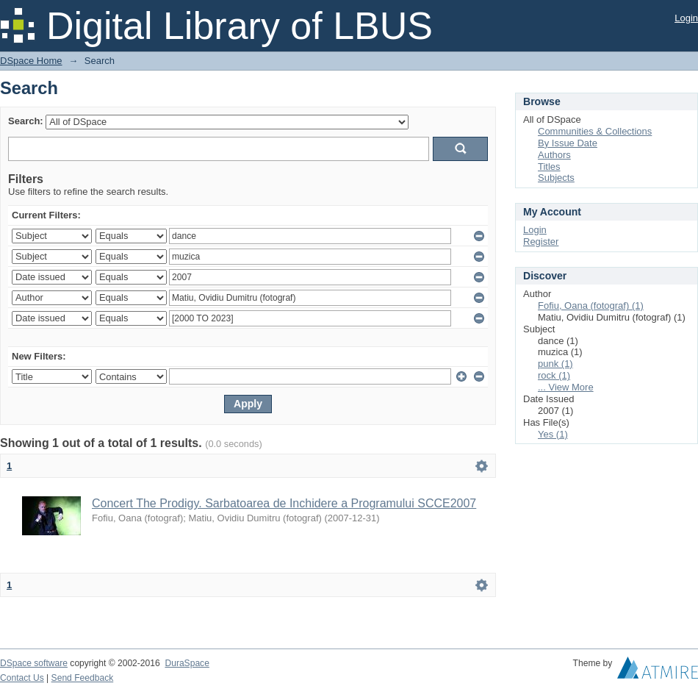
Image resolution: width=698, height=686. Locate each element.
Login (686, 18)
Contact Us (22, 678)
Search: (25, 120)
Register (540, 241)
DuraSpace (187, 663)
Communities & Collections (595, 131)
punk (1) (555, 363)
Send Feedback (82, 678)
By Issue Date (567, 143)
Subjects (556, 177)
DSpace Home (31, 60)
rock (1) (554, 375)
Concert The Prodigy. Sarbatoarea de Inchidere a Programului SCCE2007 (284, 503)
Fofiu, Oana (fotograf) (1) (591, 305)
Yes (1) (553, 434)
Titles (549, 166)
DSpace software (34, 663)
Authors (554, 154)
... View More (566, 387)
